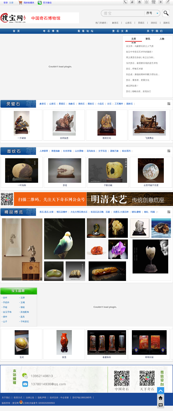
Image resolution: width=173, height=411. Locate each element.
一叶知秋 (22, 185)
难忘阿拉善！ (132, 85)
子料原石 (24, 321)
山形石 (128, 23)
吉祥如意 (64, 138)
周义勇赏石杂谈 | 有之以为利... (140, 57)
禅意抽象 (55, 151)
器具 (22, 317)
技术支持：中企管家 (59, 397)
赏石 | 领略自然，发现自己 (138, 91)
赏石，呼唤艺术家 (134, 69)
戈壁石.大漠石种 (121, 212)
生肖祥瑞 (67, 151)
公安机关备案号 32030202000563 (37, 403)
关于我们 (6, 397)
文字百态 (102, 151)
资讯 (147, 38)
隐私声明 (42, 397)
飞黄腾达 (149, 138)
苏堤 (65, 185)
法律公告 (30, 397)
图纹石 (91, 104)
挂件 (4, 297)
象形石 (115, 23)
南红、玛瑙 (149, 212)
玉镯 (22, 302)
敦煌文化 (107, 138)
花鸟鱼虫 (91, 151)
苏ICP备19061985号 (82, 397)
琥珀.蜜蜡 (136, 212)
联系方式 (18, 397)
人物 (162, 38)
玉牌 (22, 297)
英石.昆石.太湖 (46, 212)
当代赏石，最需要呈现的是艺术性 (142, 63)
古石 (109, 104)
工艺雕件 (119, 104)
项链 (22, 307)
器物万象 (114, 151)
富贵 (64, 357)
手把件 (5, 302)
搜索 (166, 13)
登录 (6, 2)
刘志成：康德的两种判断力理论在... (143, 74)
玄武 (22, 357)
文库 (133, 38)
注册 (11, 2)
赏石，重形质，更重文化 (137, 80)
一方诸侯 (21, 138)
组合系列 (126, 151)
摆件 (4, 317)
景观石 (141, 23)
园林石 (166, 23)
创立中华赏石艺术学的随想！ (140, 52)
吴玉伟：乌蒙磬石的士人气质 (140, 46)
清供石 (154, 23)
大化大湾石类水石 (78, 212)
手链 (4, 307)
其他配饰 (24, 312)
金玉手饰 (6, 312)
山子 (4, 321)
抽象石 (71, 104)
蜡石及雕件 (62, 212)
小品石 (100, 104)
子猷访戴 (108, 185)
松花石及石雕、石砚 (100, 212)
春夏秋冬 (107, 357)
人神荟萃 (44, 151)
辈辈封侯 (149, 357)
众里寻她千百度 (151, 185)
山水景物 (79, 151)
